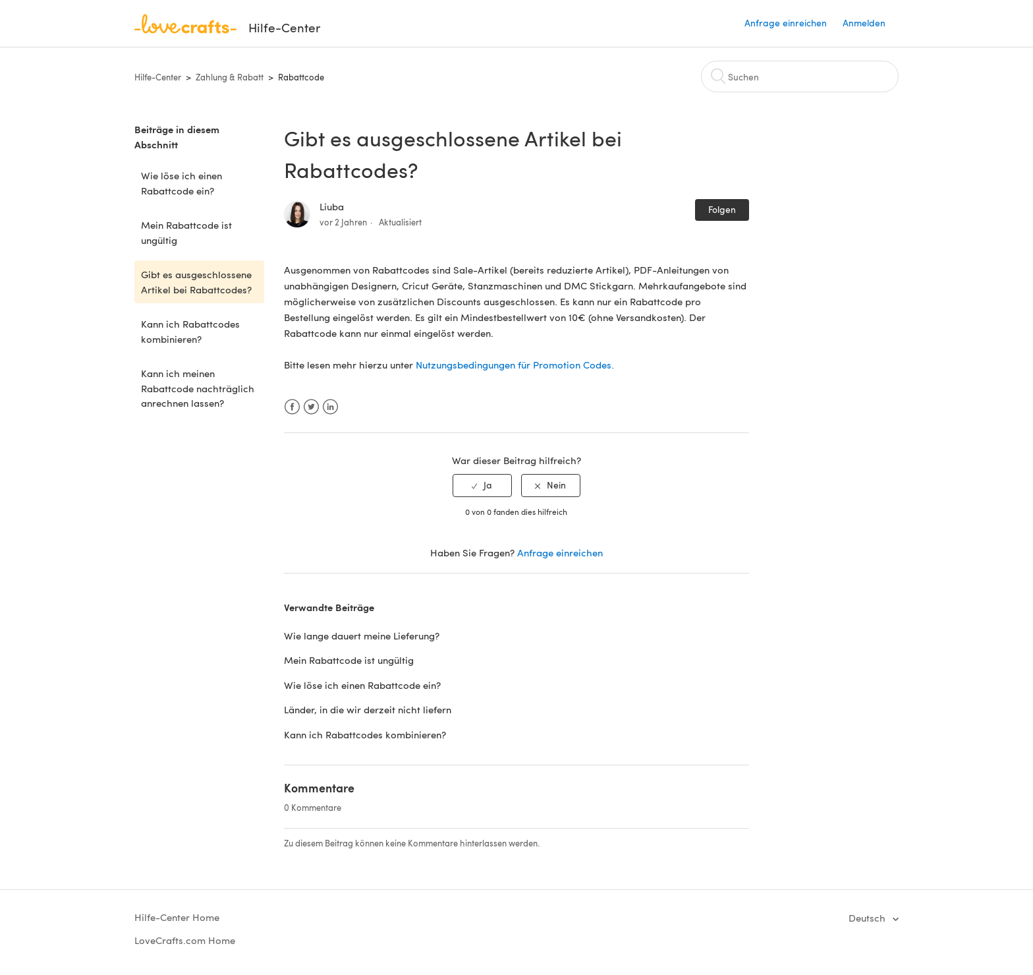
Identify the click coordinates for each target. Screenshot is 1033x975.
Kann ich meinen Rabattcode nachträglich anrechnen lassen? (197, 388)
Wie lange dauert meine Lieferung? (361, 635)
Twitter (311, 407)
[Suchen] (800, 76)
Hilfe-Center (157, 77)
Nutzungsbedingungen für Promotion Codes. (515, 364)
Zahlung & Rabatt (230, 77)
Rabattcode (301, 77)
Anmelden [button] (864, 22)
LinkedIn (330, 407)
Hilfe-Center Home (176, 917)
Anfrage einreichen (785, 22)
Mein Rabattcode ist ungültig (186, 232)
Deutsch (868, 917)
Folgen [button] (722, 209)
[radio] (482, 485)
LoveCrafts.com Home (184, 940)
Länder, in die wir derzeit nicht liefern (367, 709)
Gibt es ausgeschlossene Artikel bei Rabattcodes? (196, 282)
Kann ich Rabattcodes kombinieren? (190, 331)
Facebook (292, 407)
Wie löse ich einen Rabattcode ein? (181, 183)
